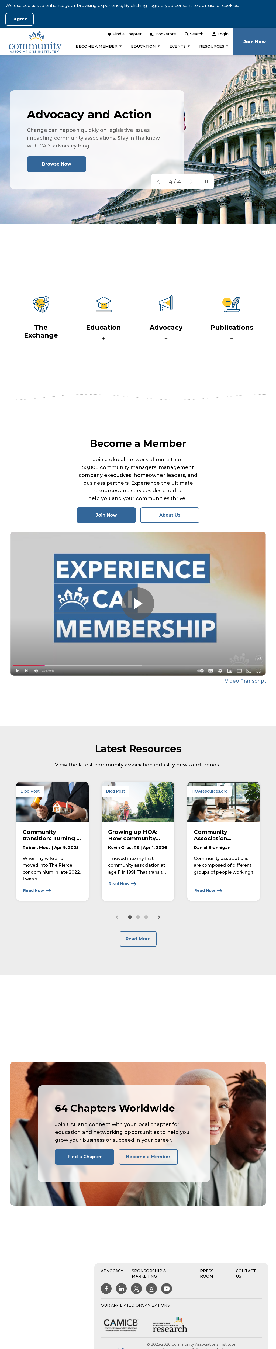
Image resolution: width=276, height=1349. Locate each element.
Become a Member (148, 1156)
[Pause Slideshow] (206, 181)
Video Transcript (245, 681)
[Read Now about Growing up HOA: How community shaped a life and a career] (122, 883)
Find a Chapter (85, 1156)
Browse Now (56, 164)
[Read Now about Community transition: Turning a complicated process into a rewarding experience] (37, 890)
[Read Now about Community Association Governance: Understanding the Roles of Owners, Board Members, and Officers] (208, 890)
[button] (98, 46)
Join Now (116, 517)
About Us (169, 515)
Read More (138, 938)
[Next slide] (159, 917)
